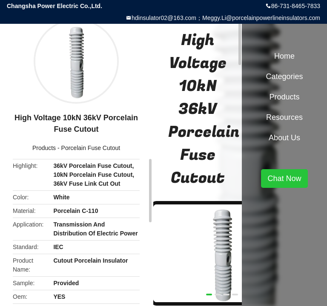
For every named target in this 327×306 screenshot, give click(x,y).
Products (44, 147)
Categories (284, 76)
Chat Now (284, 178)
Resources (284, 117)
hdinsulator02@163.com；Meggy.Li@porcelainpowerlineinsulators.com (226, 17)
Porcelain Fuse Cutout (90, 147)
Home (284, 56)
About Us (284, 137)
